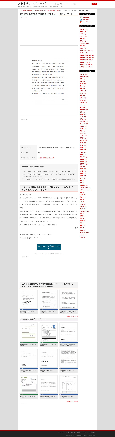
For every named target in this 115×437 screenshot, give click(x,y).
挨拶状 (83, 168)
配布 (82, 213)
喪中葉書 (83, 159)
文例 (58, 10)
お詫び (83, 93)
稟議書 (83, 173)
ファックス (84, 123)
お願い (83, 204)
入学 (82, 182)
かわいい (83, 235)
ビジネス (84, 29)
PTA (82, 38)
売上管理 (83, 161)
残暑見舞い (84, 185)
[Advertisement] (49, 29)
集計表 (83, 145)
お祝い (83, 48)
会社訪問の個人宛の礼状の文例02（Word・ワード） (67, 371)
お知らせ (83, 102)
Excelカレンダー (85, 187)
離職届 (83, 216)
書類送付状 (84, 157)
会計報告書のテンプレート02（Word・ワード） (66, 397)
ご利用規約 (72, 432)
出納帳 (83, 197)
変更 (82, 223)
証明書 (83, 128)
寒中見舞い (84, 164)
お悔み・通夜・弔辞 (86, 50)
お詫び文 (83, 36)
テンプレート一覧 (42, 10)
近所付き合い (84, 43)
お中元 (83, 152)
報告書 (83, 114)
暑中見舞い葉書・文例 (87, 57)
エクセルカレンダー (86, 190)
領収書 (83, 142)
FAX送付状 (84, 121)
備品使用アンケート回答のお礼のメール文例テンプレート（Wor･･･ (68, 345)
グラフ (83, 133)
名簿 (82, 180)
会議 (82, 218)
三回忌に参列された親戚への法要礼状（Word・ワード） (48, 312)
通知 (82, 86)
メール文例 (84, 76)
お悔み (48, 10)
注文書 (83, 220)
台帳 (82, 199)
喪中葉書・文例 (85, 62)
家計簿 (83, 178)
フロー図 (83, 140)
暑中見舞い (84, 109)
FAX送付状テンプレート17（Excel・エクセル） (28, 397)
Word (86, 19)
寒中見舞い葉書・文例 (87, 55)
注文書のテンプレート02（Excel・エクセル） (28, 345)
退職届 (83, 138)
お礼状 (83, 33)
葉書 (82, 88)
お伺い (83, 237)
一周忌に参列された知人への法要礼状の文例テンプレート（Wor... (68, 312)
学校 (82, 45)
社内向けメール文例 (87, 67)
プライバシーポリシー (82, 432)
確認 (82, 192)
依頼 (82, 131)
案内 (82, 107)
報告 (82, 112)
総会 (82, 227)
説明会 (83, 208)
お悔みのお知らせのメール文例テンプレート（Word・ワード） (28, 312)
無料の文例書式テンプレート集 (80, 435)
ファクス (83, 126)
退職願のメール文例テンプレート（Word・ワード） (47, 371)
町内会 (83, 41)
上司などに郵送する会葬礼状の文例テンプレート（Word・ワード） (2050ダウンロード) (49, 247)
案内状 (83, 31)
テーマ (83, 116)
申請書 (83, 175)
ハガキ (83, 90)
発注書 (83, 194)
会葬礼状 (52, 10)
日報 (82, 201)
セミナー (83, 206)
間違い (83, 225)
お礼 (82, 166)
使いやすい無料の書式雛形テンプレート (28, 10)
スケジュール (84, 232)
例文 (55, 10)
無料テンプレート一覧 (73, 316)
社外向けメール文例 (86, 64)
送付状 (83, 100)
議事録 (83, 154)
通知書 (83, 83)
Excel (86, 17)
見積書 (83, 230)
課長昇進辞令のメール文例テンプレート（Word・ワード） (28, 371)
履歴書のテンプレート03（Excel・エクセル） (48, 345)
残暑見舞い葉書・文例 (87, 59)
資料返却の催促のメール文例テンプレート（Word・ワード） (48, 397)
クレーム (83, 135)
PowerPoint (87, 22)
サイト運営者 (92, 432)
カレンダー (84, 52)
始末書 (83, 149)
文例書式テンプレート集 (32, 3)
